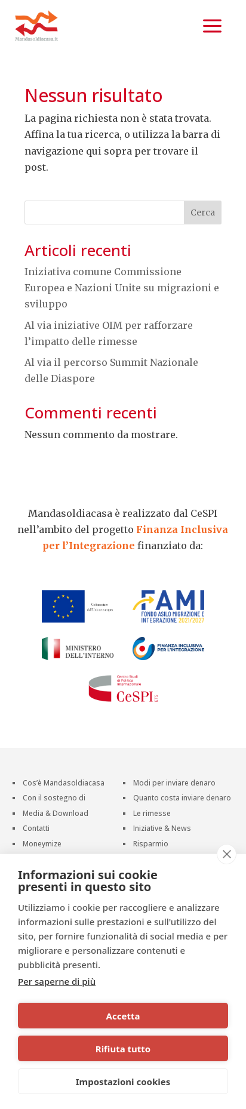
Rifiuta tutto (123, 1049)
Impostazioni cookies (123, 1082)
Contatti (36, 829)
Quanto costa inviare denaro (182, 799)
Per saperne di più (57, 981)
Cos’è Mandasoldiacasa (63, 784)
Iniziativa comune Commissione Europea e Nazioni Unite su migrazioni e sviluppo (121, 288)
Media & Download (55, 814)
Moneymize (42, 845)
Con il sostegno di (54, 799)
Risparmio (150, 845)
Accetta (123, 1016)
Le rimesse (152, 814)
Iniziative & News (162, 829)
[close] (226, 854)
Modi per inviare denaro (174, 784)
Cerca (202, 212)
